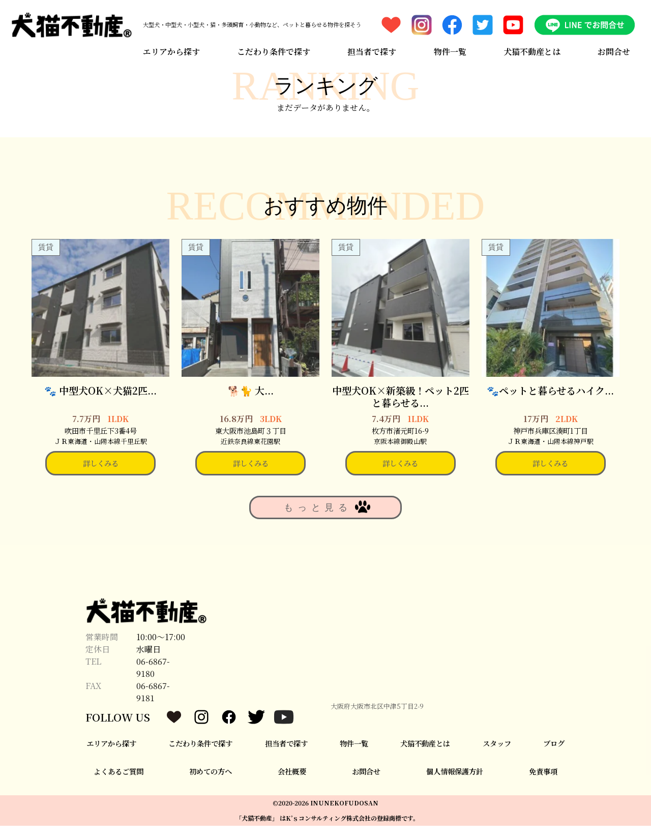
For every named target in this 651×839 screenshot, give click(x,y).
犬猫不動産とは (533, 47)
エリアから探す (168, 47)
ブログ (554, 756)
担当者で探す (371, 47)
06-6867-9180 (153, 681)
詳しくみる (101, 476)
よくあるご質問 (118, 784)
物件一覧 (450, 47)
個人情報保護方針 (454, 784)
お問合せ (617, 47)
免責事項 (543, 784)
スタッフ (497, 756)
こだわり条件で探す (272, 47)
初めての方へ (210, 784)
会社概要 (292, 784)
